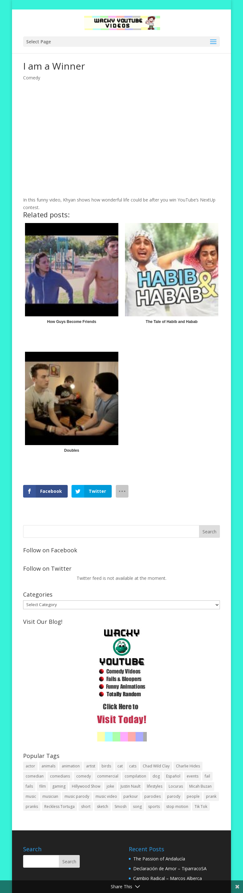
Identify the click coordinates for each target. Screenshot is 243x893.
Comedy (31, 78)
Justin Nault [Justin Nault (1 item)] (130, 786)
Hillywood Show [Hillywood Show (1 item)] (86, 786)
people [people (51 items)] (193, 796)
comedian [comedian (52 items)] (35, 776)
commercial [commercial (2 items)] (107, 776)
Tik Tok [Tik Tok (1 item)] (201, 806)
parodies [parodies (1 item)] (152, 796)
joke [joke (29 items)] (110, 786)
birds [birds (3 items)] (106, 766)
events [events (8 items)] (192, 776)
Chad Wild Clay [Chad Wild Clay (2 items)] (156, 766)
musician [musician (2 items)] (50, 796)
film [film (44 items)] (42, 786)
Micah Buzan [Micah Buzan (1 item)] (200, 786)
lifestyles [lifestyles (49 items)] (154, 786)
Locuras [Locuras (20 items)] (176, 786)
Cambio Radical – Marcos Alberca (167, 878)
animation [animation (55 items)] (71, 766)
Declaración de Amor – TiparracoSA (170, 868)
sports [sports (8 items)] (154, 806)
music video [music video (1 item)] (106, 796)
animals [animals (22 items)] (48, 766)
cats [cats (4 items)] (132, 766)
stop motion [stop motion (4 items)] (177, 806)
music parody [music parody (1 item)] (77, 796)
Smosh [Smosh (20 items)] (121, 806)
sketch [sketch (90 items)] (102, 806)
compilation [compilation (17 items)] (135, 776)
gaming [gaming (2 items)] (58, 786)
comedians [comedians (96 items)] (60, 776)
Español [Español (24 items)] (173, 776)
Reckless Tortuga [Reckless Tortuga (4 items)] (59, 806)
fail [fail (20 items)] (207, 776)
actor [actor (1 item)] (30, 766)
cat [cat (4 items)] (120, 766)
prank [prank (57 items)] (211, 796)
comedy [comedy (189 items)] (83, 776)
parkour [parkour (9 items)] (130, 796)
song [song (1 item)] (137, 806)
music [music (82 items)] (31, 796)
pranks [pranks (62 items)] (32, 806)
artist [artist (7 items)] (90, 766)
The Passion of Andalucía (159, 859)
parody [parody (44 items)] (173, 796)
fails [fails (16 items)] (29, 786)
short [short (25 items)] (85, 806)
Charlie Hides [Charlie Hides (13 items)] (188, 766)
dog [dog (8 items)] (156, 776)
